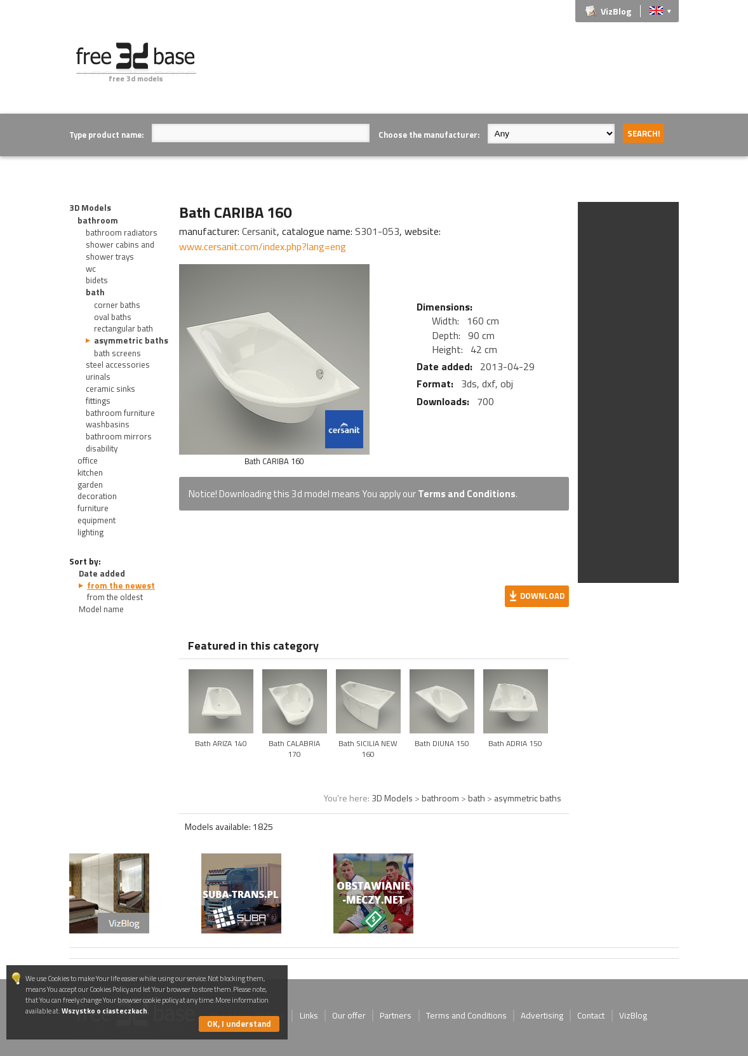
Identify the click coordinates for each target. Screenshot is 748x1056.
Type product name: (106, 134)
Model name (101, 609)
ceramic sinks (110, 388)
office (87, 460)
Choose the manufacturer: (428, 134)
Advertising (542, 1015)
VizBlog (616, 11)
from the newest (121, 585)
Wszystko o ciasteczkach (104, 1010)
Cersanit (259, 231)
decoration (97, 496)
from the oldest (115, 597)
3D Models (90, 207)
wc (91, 268)
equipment (96, 520)
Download (542, 595)
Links (309, 1015)
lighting (90, 532)
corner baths (117, 304)
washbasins (108, 424)
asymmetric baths (131, 340)
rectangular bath (123, 328)
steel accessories (118, 364)
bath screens (117, 353)
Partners (395, 1015)
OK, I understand (239, 1023)
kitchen (90, 472)
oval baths (112, 317)
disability (101, 448)
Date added (102, 573)
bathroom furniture (120, 412)
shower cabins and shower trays (120, 250)
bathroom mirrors (119, 436)
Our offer (349, 1015)
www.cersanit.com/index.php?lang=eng (262, 246)
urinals (98, 376)
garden (90, 484)
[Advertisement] (448, 71)
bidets (97, 280)
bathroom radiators (121, 232)
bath (95, 292)
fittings (98, 400)
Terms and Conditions (467, 493)
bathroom (97, 220)
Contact (590, 1015)
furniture (93, 508)
